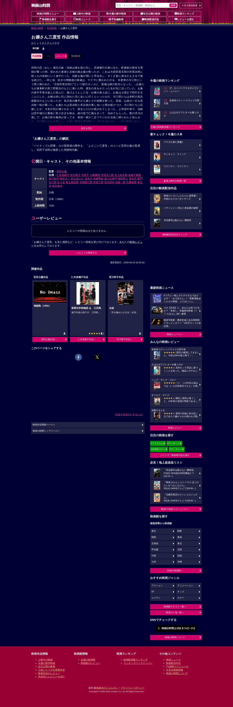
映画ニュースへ (175, 334)
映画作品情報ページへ (44, 425)
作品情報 (52, 28)
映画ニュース (82, 19)
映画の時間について (175, 637)
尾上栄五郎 (72, 182)
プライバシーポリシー (132, 687)
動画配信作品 (150, 19)
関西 (153, 537)
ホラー (180, 598)
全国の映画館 (88, 659)
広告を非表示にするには (129, 414)
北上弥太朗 (121, 175)
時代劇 (36, 48)
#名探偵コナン (158, 449)
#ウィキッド (173, 443)
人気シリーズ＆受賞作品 (51, 669)
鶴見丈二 (65, 178)
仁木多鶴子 (62, 175)
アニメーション (185, 585)
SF (152, 591)
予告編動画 (116, 19)
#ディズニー (175, 449)
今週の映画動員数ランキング (165, 127)
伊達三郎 (98, 182)
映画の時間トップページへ (46, 431)
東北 (179, 543)
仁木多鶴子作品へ (87, 339)
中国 (153, 556)
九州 (153, 562)
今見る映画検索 (189, 5)
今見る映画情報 (174, 669)
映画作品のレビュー (49, 673)
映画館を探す (47, 19)
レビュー (59, 56)
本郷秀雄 (98, 178)
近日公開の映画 (150, 13)
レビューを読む (184, 19)
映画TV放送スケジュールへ (175, 509)
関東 (179, 531)
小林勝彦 (95, 175)
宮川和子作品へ (124, 339)
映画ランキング (184, 13)
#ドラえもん (157, 443)
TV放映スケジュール (177, 666)
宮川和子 (75, 175)
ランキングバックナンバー (138, 663)
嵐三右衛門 (110, 178)
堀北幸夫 (57, 185)
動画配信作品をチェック (175, 234)
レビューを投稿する (87, 252)
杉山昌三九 (77, 178)
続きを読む (86, 128)
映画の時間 (37, 28)
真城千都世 (134, 175)
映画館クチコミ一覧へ (175, 606)
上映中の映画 (82, 13)
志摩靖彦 (131, 182)
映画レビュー (175, 427)
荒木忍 (133, 178)
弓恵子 (85, 175)
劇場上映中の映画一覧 (175, 181)
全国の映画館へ (175, 570)
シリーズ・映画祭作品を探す (174, 455)
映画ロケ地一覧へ (175, 612)
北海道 (154, 543)
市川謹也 (109, 182)
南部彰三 (123, 178)
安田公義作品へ (49, 339)
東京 (153, 531)
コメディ (155, 598)
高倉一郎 (120, 182)
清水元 (88, 178)
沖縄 (179, 562)
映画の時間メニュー (48, 13)
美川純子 (54, 178)
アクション (157, 585)
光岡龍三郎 (85, 182)
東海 (179, 537)
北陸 (179, 549)
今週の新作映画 (116, 13)
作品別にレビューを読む (51, 676)
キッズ (180, 591)
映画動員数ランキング (135, 659)
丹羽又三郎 (107, 175)
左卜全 (61, 182)
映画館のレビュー (90, 663)
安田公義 (61, 171)
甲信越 (154, 549)
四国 (179, 556)
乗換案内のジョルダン (106, 687)
